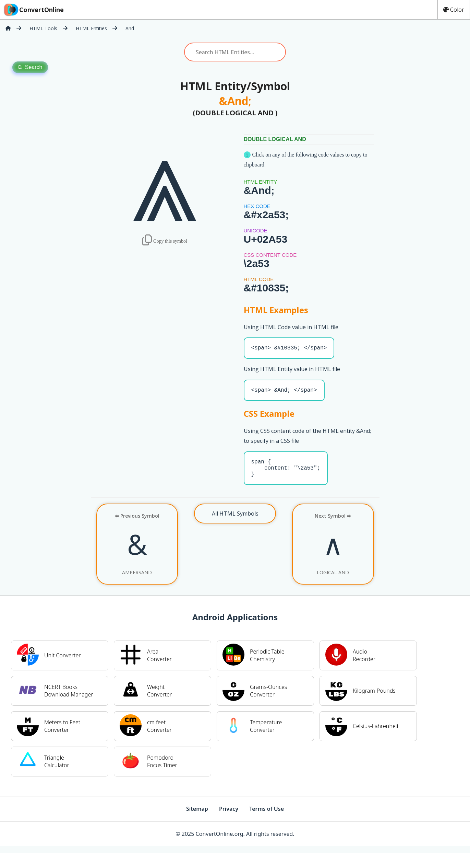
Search (30, 67)
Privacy (228, 815)
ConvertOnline (33, 9)
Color (453, 9)
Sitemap (197, 815)
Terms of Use (266, 815)
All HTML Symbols (235, 520)
